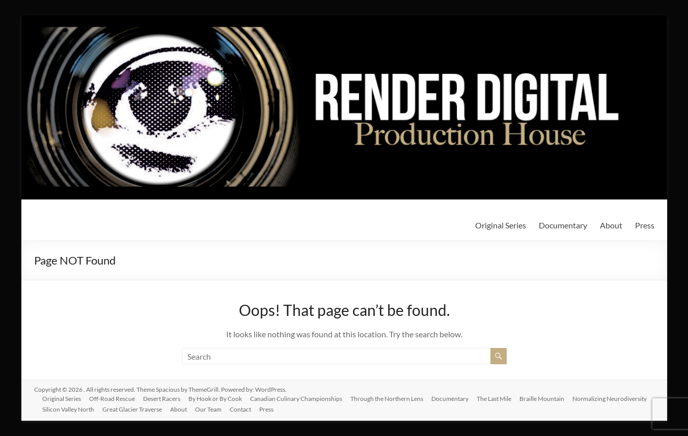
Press (644, 225)
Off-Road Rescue (112, 398)
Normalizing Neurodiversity (609, 398)
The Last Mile (494, 398)
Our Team (208, 409)
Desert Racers (161, 398)
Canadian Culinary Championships (296, 398)
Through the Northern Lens (386, 398)
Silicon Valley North (68, 409)
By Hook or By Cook (215, 398)
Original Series (500, 225)
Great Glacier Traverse (132, 409)
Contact (240, 409)
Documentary (563, 225)
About (611, 225)
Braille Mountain (541, 398)
